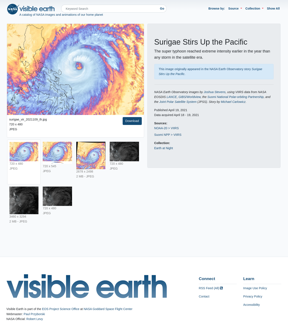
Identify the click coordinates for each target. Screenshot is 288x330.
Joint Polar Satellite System (178, 101)
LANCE (172, 97)
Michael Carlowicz (233, 101)
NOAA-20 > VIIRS (166, 128)
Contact (204, 296)
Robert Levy (34, 319)
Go (162, 8)
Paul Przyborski (34, 314)
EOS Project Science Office (60, 309)
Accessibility (251, 304)
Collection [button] (253, 8)
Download (132, 121)
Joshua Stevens (215, 92)
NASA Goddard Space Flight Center (108, 309)
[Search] (109, 9)
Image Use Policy (255, 288)
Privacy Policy (252, 296)
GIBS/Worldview (190, 97)
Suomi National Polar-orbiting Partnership (235, 97)
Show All (273, 8)
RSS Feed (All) (211, 288)
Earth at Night (163, 148)
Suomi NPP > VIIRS (168, 134)
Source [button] (234, 8)
